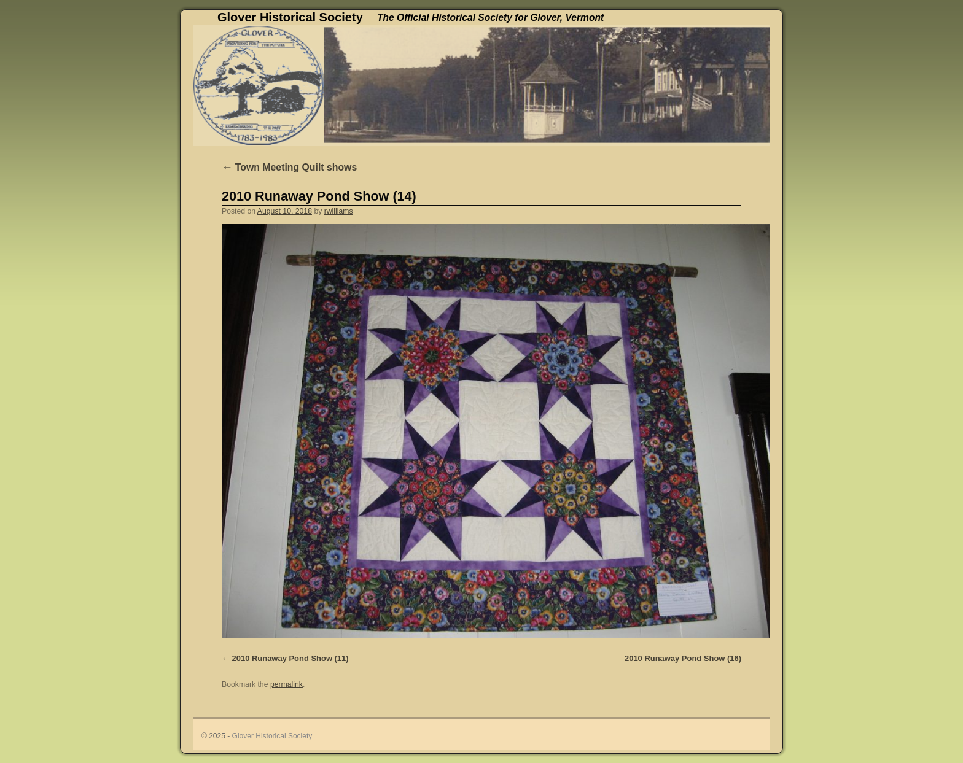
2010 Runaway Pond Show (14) (319, 196)
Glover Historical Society (290, 17)
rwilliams (338, 211)
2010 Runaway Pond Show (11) (290, 658)
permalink (286, 684)
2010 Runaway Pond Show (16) (683, 658)
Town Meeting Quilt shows (289, 167)
